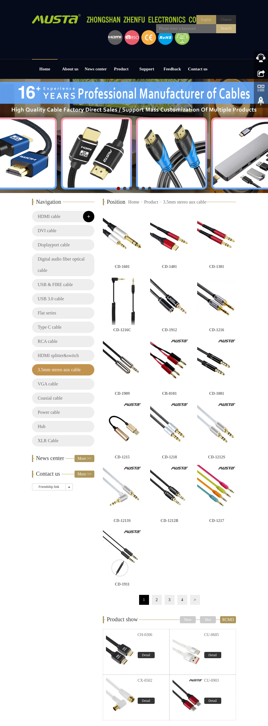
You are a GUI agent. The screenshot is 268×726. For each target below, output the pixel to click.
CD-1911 (122, 584)
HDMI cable (49, 216)
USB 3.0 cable (51, 298)
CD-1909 (122, 393)
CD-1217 (216, 521)
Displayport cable (54, 244)
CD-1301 (216, 267)
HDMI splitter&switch (58, 355)
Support (146, 69)
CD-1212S (216, 457)
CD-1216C (122, 330)
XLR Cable (48, 440)
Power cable (49, 412)
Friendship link (49, 487)
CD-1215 (122, 457)
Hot (208, 620)
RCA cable (48, 341)
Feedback (172, 69)
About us (70, 69)
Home (44, 69)
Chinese (226, 20)
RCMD (228, 620)
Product (121, 69)
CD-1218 (169, 457)
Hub (42, 426)
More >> (84, 458)
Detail (146, 655)
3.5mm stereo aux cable (184, 202)
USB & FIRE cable (55, 284)
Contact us (198, 69)
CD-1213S (122, 521)
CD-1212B (169, 521)
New (188, 620)
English (206, 20)
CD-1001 (216, 393)
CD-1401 (169, 267)
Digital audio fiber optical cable (61, 265)
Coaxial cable (50, 398)
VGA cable (48, 383)
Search (226, 28)
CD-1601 (122, 267)
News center (96, 69)
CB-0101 (169, 393)
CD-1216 (216, 330)
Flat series (47, 312)
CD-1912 (169, 330)
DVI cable (47, 230)
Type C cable (49, 327)
